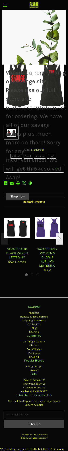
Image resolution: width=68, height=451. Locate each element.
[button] (17, 196)
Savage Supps (34, 366)
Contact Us (34, 324)
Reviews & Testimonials (34, 316)
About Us (34, 312)
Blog (34, 328)
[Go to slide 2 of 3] (32, 274)
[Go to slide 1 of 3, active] (26, 274)
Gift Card (34, 345)
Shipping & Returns (34, 320)
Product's (34, 353)
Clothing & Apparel (34, 341)
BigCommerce (40, 434)
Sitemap (34, 332)
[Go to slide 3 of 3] (37, 274)
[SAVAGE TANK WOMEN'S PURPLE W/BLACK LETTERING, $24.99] (47, 228)
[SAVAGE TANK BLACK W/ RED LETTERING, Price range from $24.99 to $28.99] (17, 228)
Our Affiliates (34, 349)
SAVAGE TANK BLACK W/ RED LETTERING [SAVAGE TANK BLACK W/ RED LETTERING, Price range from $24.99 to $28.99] (17, 253)
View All (34, 370)
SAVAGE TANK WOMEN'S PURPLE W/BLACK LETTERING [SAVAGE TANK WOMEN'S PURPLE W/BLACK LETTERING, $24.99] (47, 257)
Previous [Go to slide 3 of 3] (4, 239)
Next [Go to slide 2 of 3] (59, 239)
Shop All (34, 356)
